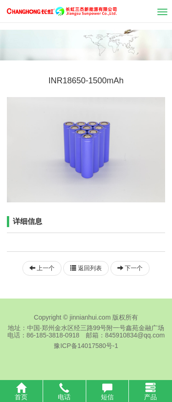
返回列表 (86, 268)
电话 (64, 392)
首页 (21, 392)
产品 (150, 392)
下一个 (130, 268)
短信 (107, 392)
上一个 (42, 268)
